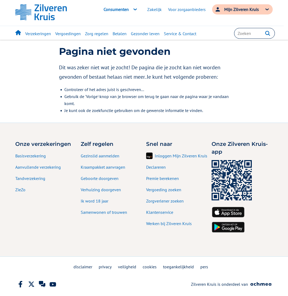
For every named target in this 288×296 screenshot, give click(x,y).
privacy (105, 266)
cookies (150, 266)
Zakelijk (154, 9)
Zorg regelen (96, 33)
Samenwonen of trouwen (104, 212)
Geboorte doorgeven (100, 178)
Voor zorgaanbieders (187, 9)
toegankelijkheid (178, 266)
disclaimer (82, 266)
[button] (267, 33)
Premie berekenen (162, 178)
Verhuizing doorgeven (101, 189)
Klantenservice (159, 212)
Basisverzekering (30, 155)
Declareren (156, 167)
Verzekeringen (38, 33)
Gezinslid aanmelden (100, 155)
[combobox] (254, 33)
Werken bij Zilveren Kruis (169, 223)
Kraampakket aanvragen (103, 167)
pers (204, 266)
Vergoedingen (68, 33)
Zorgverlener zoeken (165, 201)
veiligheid (127, 266)
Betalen (120, 33)
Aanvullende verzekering (38, 167)
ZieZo (20, 189)
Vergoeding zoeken (163, 189)
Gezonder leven (145, 33)
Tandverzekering (30, 178)
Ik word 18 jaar (94, 201)
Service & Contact (180, 33)
